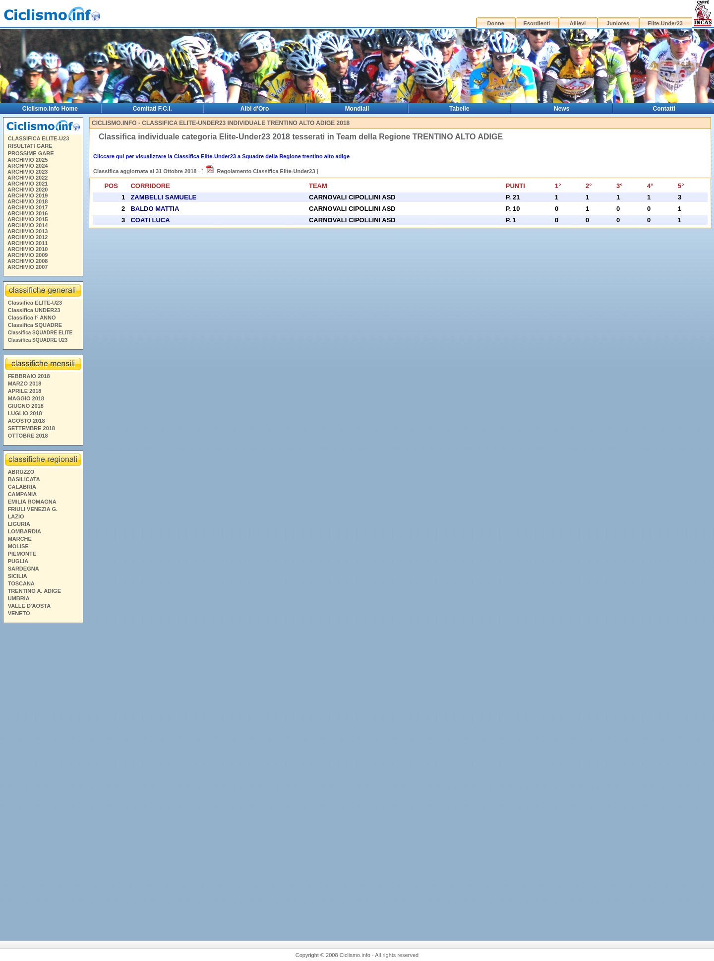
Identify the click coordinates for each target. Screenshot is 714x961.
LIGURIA (19, 524)
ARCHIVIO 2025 (27, 160)
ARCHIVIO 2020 (27, 189)
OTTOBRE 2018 (28, 436)
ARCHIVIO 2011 (27, 243)
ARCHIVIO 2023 (27, 172)
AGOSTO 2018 (26, 421)
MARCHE (20, 539)
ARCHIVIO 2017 (27, 207)
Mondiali (357, 108)
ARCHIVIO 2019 (27, 195)
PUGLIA (18, 561)
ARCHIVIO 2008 (27, 261)
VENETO (19, 613)
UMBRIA (19, 598)
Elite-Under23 (665, 23)
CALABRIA (22, 487)
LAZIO (16, 516)
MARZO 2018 (25, 383)
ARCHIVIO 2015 (27, 219)
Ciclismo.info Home (50, 108)
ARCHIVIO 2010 (27, 249)
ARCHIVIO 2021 (27, 184)
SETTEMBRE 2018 (31, 428)
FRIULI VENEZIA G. (33, 509)
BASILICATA (24, 479)
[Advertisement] (42, 778)
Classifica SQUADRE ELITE (40, 332)
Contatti (664, 108)
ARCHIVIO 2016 (27, 213)
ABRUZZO (21, 472)
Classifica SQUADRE (35, 325)
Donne (495, 23)
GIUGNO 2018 (26, 406)
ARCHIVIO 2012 (27, 237)
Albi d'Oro (254, 108)
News (561, 108)
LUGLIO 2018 (25, 413)
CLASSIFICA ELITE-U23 (38, 138)
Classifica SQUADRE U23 (38, 340)
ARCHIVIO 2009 (27, 255)
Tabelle (459, 108)
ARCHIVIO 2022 (27, 178)
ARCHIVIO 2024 (27, 166)
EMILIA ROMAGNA (32, 502)
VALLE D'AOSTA (29, 606)
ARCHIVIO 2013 (27, 231)
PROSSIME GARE (31, 153)
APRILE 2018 (25, 391)
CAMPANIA (22, 494)
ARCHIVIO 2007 (27, 267)
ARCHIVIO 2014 (27, 225)
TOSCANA (21, 583)
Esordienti (537, 23)
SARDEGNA (23, 569)
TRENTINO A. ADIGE (34, 591)
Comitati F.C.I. (152, 108)
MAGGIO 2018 (26, 398)
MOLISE (18, 546)
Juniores (617, 23)
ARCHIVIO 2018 (27, 201)
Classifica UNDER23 (34, 310)
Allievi (578, 23)
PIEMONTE (22, 554)
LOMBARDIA (24, 531)
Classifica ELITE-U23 (35, 303)
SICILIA (17, 576)
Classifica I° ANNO (32, 317)
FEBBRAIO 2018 (29, 376)
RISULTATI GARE (30, 146)
